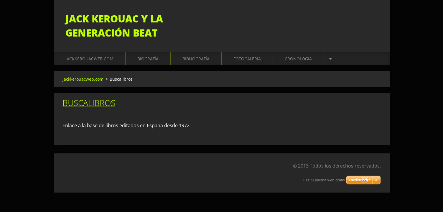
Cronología (298, 59)
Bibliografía (196, 59)
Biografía (148, 59)
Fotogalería (247, 59)
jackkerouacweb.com (89, 59)
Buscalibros (88, 102)
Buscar (374, 17)
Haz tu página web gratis (324, 180)
